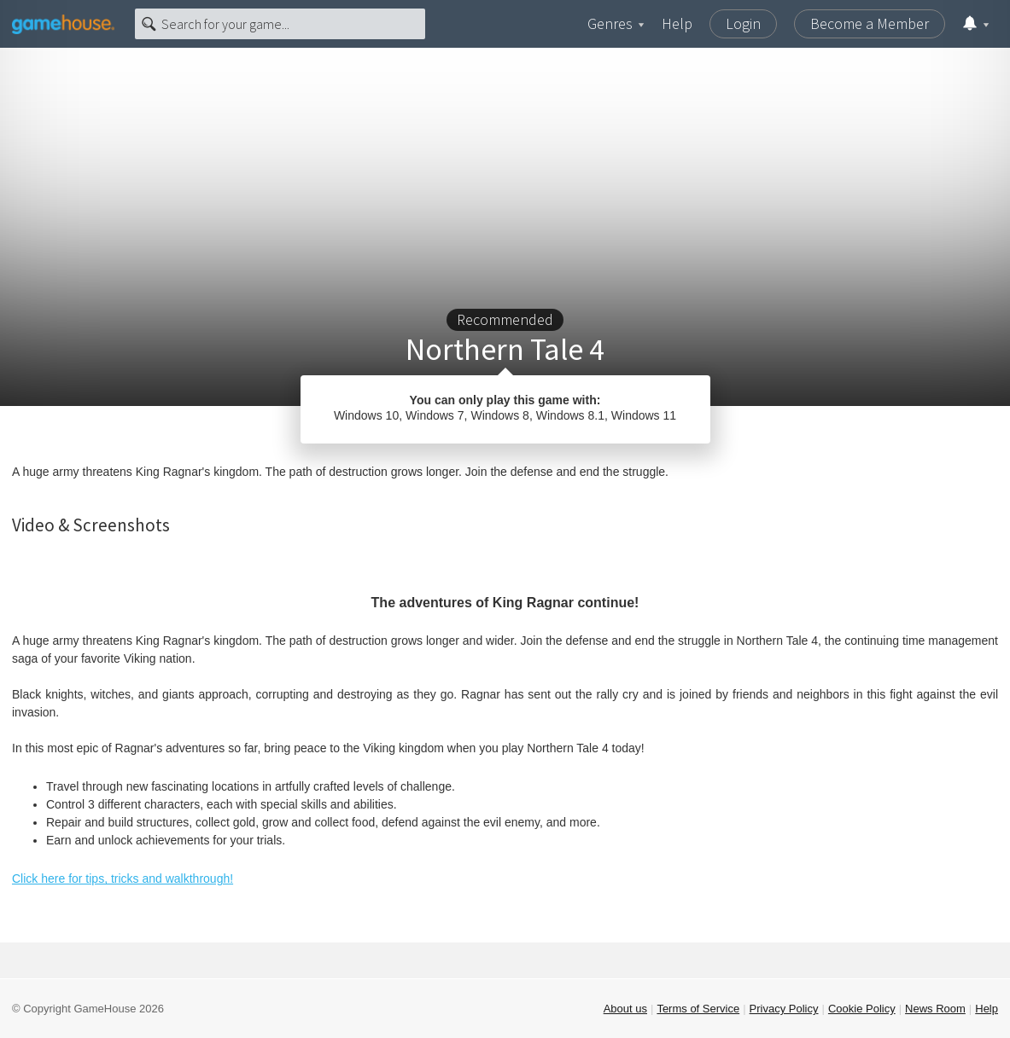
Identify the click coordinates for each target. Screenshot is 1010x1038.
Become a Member (869, 23)
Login (743, 23)
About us (625, 1008)
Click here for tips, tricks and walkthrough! (122, 878)
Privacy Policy (784, 1008)
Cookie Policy (862, 1008)
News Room (935, 1008)
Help (677, 23)
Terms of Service (698, 1008)
